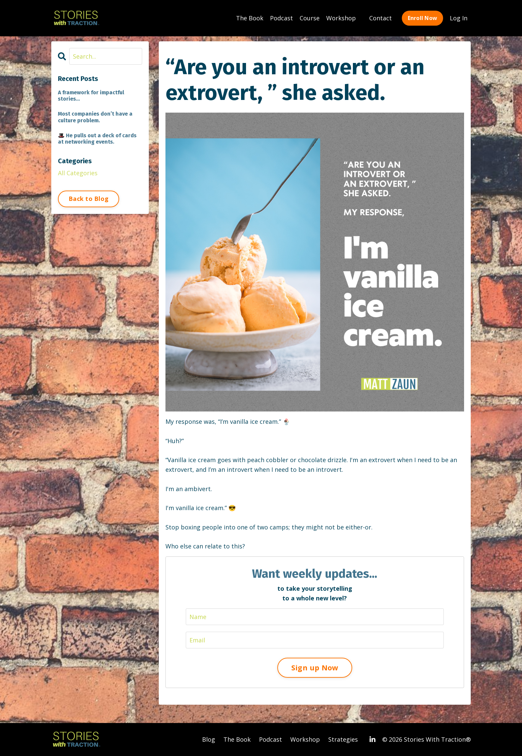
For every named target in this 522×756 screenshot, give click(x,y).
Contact (380, 18)
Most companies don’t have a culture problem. (95, 117)
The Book (249, 18)
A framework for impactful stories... (91, 95)
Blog (208, 739)
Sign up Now (314, 667)
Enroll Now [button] (422, 18)
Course (310, 18)
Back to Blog (89, 199)
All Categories (78, 173)
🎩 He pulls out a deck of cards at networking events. (97, 138)
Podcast (281, 18)
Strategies (343, 739)
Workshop (341, 18)
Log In (458, 18)
